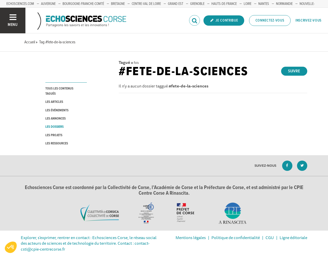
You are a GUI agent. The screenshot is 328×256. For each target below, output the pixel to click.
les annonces (55, 118)
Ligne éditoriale (293, 237)
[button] (11, 247)
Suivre (294, 71)
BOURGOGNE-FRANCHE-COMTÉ (83, 4)
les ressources (56, 143)
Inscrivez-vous (308, 20)
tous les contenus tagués (59, 91)
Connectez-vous (269, 20)
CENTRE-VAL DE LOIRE (146, 4)
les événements (56, 110)
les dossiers (54, 127)
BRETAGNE (118, 4)
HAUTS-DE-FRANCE (224, 4)
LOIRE (247, 4)
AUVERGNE (48, 4)
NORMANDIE (284, 4)
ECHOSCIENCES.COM (20, 4)
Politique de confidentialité (235, 237)
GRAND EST (175, 4)
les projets (53, 135)
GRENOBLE (197, 4)
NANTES (263, 4)
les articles (54, 102)
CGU (269, 237)
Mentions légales (191, 237)
